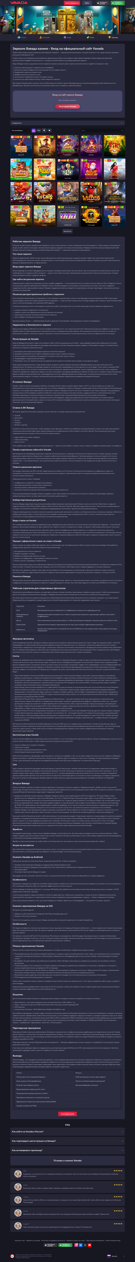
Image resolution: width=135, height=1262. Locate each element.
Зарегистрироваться (72, 3)
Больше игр (67, 231)
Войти (87, 3)
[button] (2, 20)
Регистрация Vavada (67, 1114)
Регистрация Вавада (67, 106)
